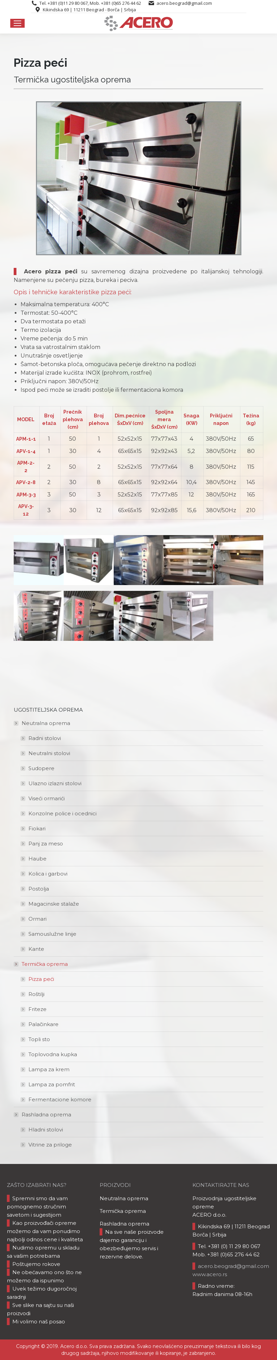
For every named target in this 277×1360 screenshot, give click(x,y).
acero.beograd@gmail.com (184, 3)
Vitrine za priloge (50, 1144)
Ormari (37, 919)
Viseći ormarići (46, 798)
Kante (36, 949)
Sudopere (41, 768)
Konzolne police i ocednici (62, 813)
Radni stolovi (44, 738)
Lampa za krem (49, 1069)
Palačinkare (43, 1024)
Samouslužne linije (52, 934)
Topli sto (39, 1039)
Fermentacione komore (59, 1099)
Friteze (37, 1009)
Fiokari (37, 828)
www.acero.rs (209, 1274)
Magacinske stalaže (53, 904)
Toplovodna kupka (52, 1054)
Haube (37, 858)
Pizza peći (41, 979)
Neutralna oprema (42, 723)
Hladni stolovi (45, 1129)
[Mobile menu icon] (17, 23)
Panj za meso (45, 843)
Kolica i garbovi (47, 873)
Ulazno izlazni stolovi (54, 783)
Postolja (38, 888)
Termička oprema (41, 964)
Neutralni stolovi (49, 753)
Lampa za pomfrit (51, 1084)
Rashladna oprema (43, 1114)
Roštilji (36, 994)
